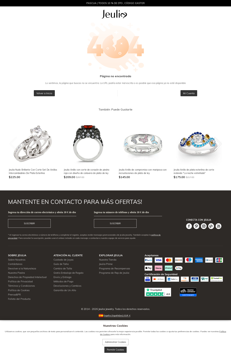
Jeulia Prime (106, 264)
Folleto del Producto (19, 298)
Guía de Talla (61, 264)
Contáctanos (15, 264)
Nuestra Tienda (107, 259)
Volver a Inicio (44, 93)
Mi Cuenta (189, 93)
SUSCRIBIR (29, 223)
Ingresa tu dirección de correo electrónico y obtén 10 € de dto (42, 212)
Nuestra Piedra (16, 272)
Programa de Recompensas (114, 268)
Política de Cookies (19, 290)
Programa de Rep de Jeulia (114, 272)
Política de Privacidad (20, 281)
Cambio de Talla (63, 268)
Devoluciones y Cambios (67, 285)
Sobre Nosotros (16, 259)
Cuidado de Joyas (63, 259)
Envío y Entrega (62, 277)
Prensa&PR (14, 294)
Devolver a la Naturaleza (22, 268)
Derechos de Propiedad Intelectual (27, 277)
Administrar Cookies (115, 342)
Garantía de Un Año (65, 290)
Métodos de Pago (63, 281)
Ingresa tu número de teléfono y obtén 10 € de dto (121, 212)
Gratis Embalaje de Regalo (69, 272)
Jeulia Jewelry (106, 309)
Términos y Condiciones (21, 285)
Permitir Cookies (115, 349)
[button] (115, 315)
